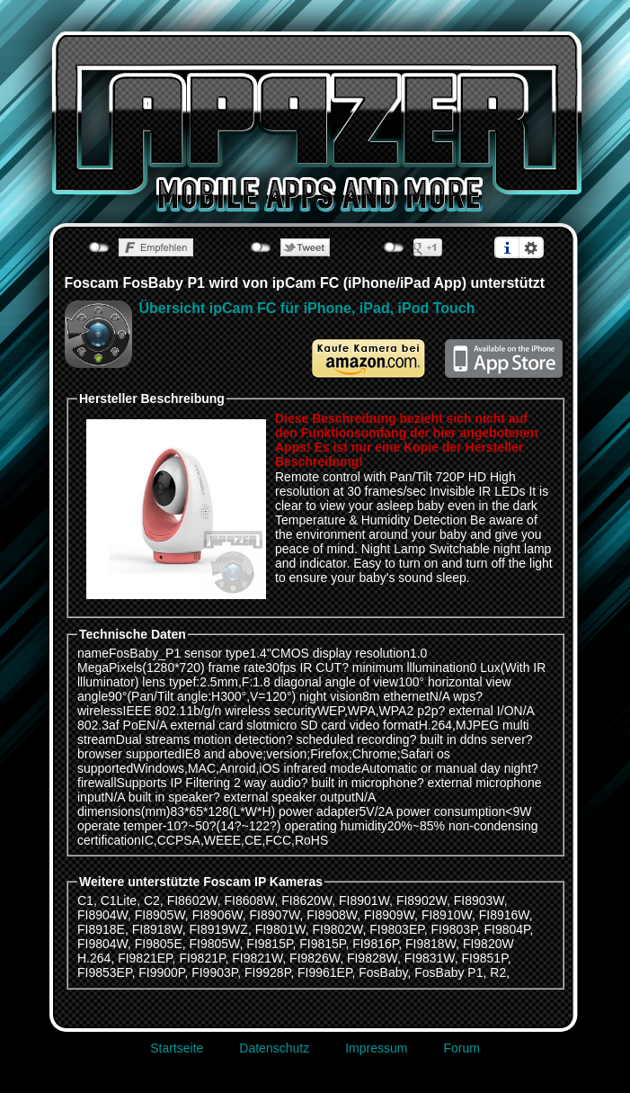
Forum (461, 1048)
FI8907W (274, 915)
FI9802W (337, 929)
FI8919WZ (219, 929)
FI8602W (192, 900)
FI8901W (364, 900)
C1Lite (119, 900)
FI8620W (306, 900)
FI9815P (269, 943)
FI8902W (421, 900)
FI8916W (504, 915)
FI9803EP (396, 929)
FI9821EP (145, 958)
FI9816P (375, 943)
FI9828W (372, 958)
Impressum (376, 1048)
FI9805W (215, 943)
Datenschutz (274, 1048)
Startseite (176, 1048)
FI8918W (157, 929)
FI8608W (249, 900)
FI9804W (102, 943)
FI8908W (331, 915)
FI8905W (160, 915)
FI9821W (257, 958)
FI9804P (506, 929)
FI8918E (101, 929)
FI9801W (280, 929)
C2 (152, 900)
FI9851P (485, 958)
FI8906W (217, 915)
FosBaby (383, 972)
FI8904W (102, 915)
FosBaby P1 (448, 972)
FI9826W (314, 958)
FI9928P (267, 972)
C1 (85, 900)
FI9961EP (324, 972)
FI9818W (430, 943)
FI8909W (389, 915)
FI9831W (429, 958)
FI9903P (214, 972)
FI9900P (161, 972)
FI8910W (446, 915)
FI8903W (479, 900)
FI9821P (202, 958)
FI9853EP (104, 972)
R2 (498, 972)
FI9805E (158, 943)
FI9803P (454, 929)
